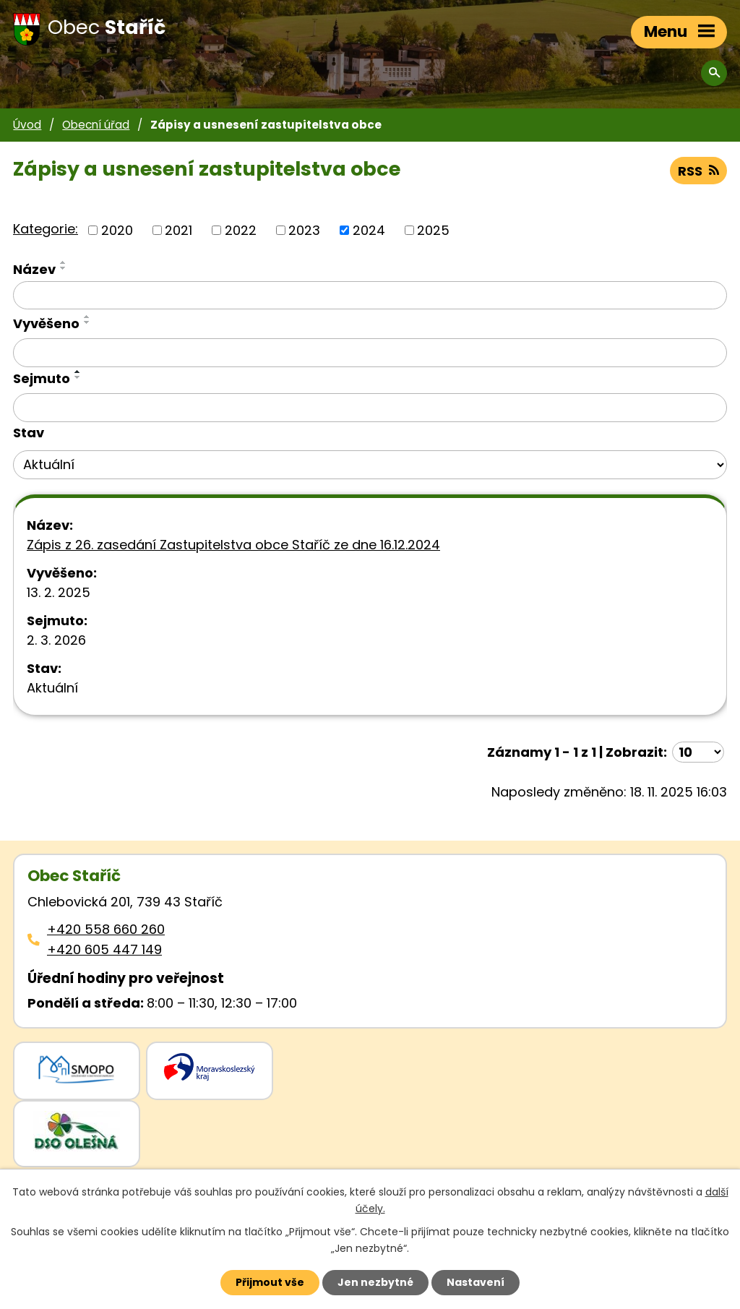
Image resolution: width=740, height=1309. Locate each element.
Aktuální (52, 688)
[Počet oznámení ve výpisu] (698, 752)
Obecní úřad (95, 124)
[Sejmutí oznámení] (370, 407)
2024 (369, 230)
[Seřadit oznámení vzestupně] (64, 262)
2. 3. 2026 (56, 640)
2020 (117, 230)
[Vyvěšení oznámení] (370, 352)
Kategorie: (45, 229)
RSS (698, 171)
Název (34, 269)
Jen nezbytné (375, 1282)
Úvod (27, 124)
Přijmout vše (270, 1282)
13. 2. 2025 (58, 592)
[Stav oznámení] (370, 464)
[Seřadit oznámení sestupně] (64, 268)
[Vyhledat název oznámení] (370, 295)
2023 (304, 230)
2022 (241, 230)
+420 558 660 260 (106, 929)
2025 (433, 230)
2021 (178, 230)
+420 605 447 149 (104, 949)
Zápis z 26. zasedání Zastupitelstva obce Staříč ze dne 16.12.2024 (233, 545)
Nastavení (475, 1282)
